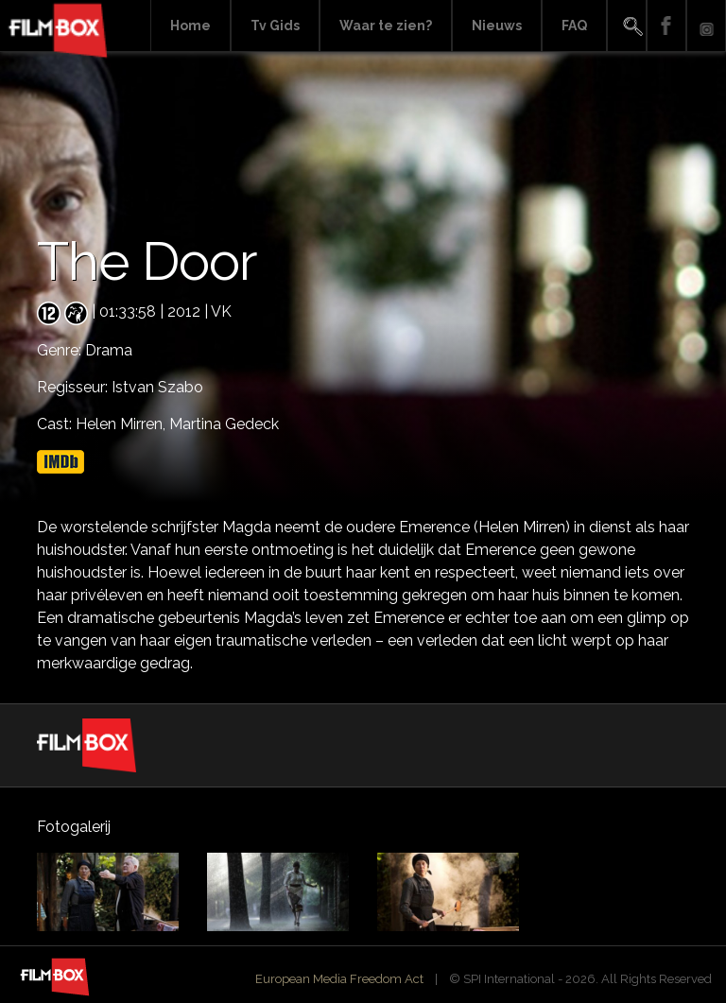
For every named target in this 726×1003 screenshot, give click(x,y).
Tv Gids (275, 25)
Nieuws (497, 25)
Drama (108, 350)
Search (627, 26)
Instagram (706, 26)
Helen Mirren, (122, 424)
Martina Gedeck (224, 424)
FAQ (574, 25)
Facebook (666, 26)
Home (190, 25)
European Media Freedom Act (339, 979)
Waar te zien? (385, 25)
